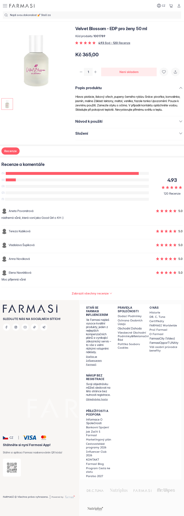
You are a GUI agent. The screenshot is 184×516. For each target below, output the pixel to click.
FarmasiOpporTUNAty (164, 343)
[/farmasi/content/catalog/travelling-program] (98, 445)
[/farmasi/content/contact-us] (92, 459)
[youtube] (25, 327)
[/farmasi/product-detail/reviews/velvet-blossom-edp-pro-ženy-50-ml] (92, 294)
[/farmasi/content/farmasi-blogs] (95, 464)
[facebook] (6, 327)
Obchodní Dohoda (130, 328)
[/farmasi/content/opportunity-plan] (98, 439)
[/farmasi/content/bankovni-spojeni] (97, 427)
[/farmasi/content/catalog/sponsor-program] (98, 470)
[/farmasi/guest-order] (97, 399)
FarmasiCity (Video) (162, 338)
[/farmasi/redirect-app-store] (12, 468)
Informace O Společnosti (94, 421)
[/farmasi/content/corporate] (163, 325)
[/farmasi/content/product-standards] (157, 321)
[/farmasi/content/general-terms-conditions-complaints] (133, 336)
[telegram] (43, 327)
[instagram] (15, 327)
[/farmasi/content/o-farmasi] (157, 334)
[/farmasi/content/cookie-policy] (133, 346)
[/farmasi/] (21, 6)
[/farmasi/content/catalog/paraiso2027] (94, 476)
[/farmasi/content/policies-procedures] (133, 322)
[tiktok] (34, 327)
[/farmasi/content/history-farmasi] (155, 312)
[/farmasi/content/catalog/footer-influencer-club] (98, 453)
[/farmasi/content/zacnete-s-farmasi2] (98, 433)
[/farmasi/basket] (171, 6)
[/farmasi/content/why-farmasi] (158, 330)
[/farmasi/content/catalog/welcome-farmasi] (164, 348)
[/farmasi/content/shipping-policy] (130, 316)
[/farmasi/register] (98, 360)
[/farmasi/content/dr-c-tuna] (157, 317)
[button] (10, 437)
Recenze (10, 151)
